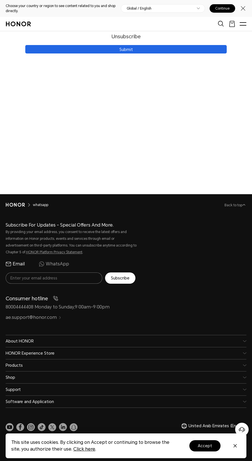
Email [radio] (15, 264)
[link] (9, 427)
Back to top (233, 205)
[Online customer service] (242, 429)
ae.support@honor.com (33, 317)
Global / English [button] (139, 8)
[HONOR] (19, 205)
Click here (84, 449)
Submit (126, 49)
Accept (205, 446)
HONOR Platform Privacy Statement (54, 252)
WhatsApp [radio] (54, 264)
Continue (222, 8)
